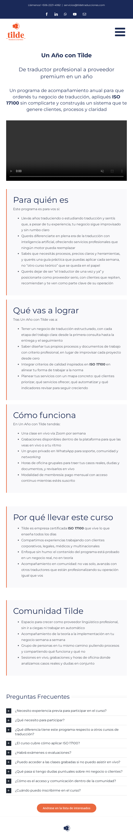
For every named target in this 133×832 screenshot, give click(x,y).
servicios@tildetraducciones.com (84, 5)
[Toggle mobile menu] (121, 32)
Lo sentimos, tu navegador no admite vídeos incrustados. (66, 150)
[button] (66, 711)
